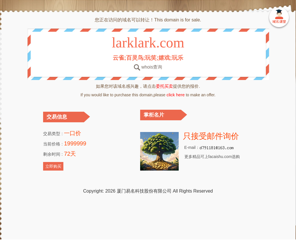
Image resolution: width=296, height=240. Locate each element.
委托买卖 (164, 86)
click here (175, 94)
